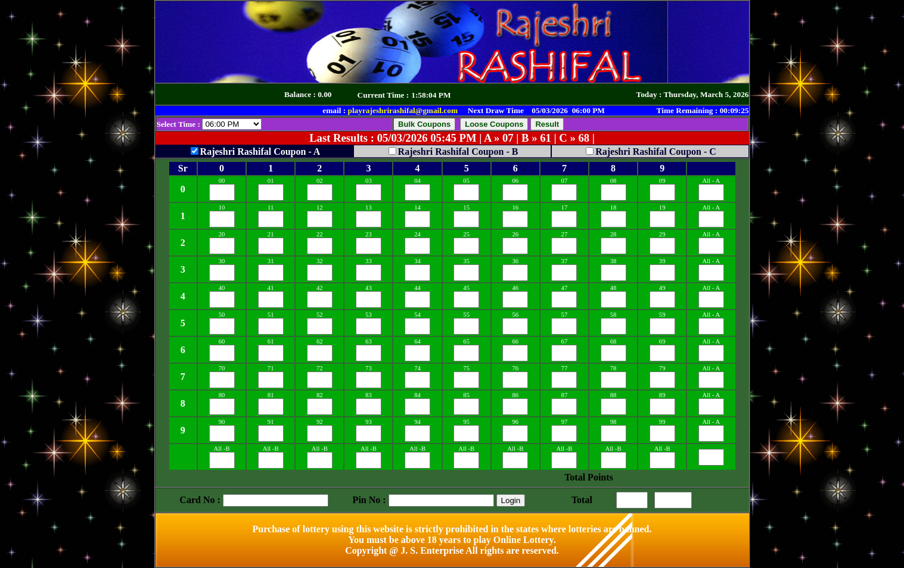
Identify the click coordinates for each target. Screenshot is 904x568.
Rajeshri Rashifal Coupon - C (655, 151)
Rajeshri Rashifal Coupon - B (458, 151)
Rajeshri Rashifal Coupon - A (260, 151)
